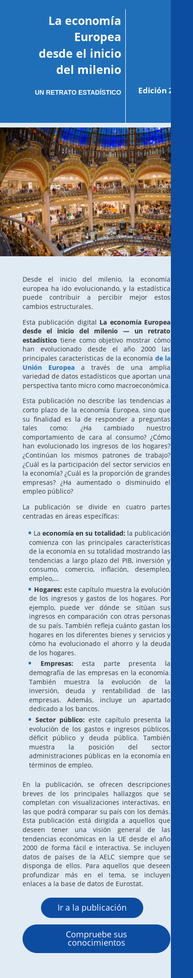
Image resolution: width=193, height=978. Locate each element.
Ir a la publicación (92, 907)
